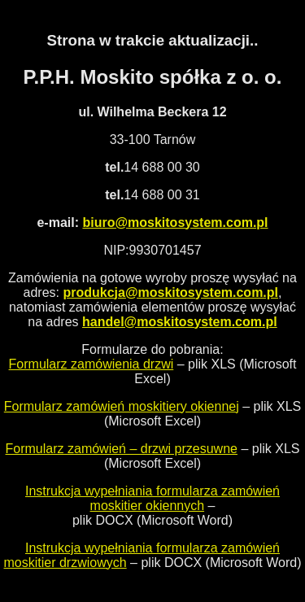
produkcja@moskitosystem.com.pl (170, 292)
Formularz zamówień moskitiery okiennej (121, 406)
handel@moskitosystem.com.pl (179, 322)
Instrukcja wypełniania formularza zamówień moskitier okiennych (152, 498)
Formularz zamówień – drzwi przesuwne (121, 449)
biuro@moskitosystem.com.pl (175, 222)
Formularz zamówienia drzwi (91, 364)
